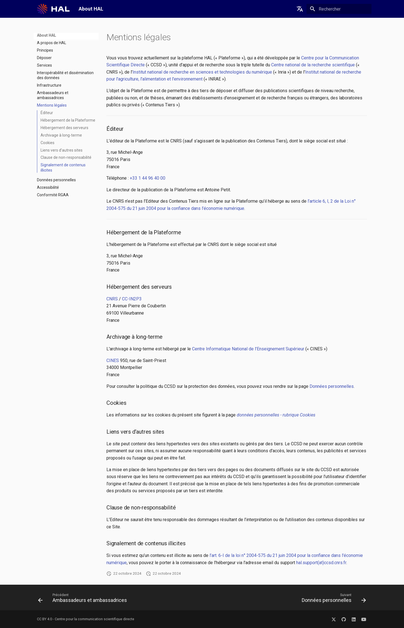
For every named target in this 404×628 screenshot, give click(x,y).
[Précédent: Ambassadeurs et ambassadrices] (84, 599)
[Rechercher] (338, 9)
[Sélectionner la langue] (299, 8)
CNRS (112, 299)
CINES (112, 360)
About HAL (46, 35)
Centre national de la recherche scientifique (313, 64)
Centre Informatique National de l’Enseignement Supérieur (248, 348)
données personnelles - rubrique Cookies (276, 415)
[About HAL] (53, 9)
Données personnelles (332, 386)
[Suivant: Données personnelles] (332, 599)
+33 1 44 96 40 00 (147, 178)
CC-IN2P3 (132, 299)
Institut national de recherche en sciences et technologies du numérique (202, 72)
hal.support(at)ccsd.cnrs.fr (321, 562)
